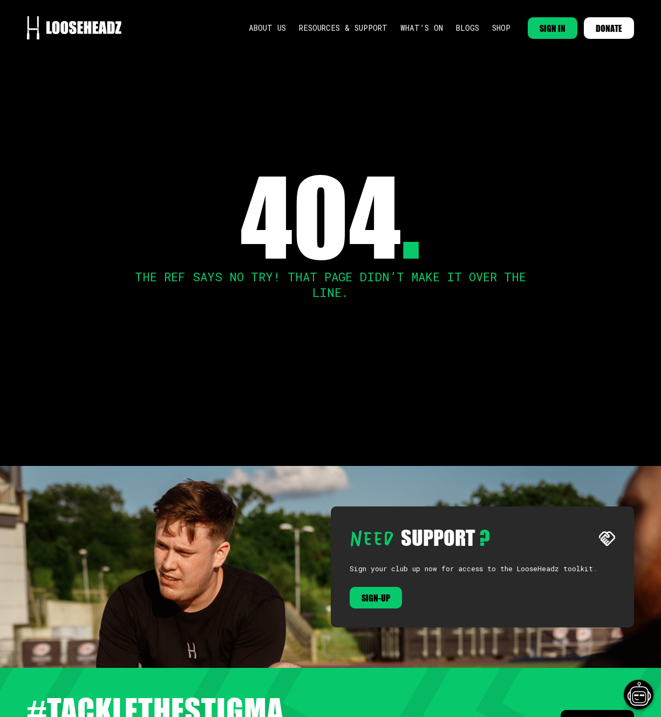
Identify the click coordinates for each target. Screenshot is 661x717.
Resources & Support (343, 28)
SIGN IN (552, 28)
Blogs (467, 28)
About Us (267, 28)
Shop (501, 28)
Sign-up (376, 597)
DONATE (609, 28)
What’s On (421, 28)
